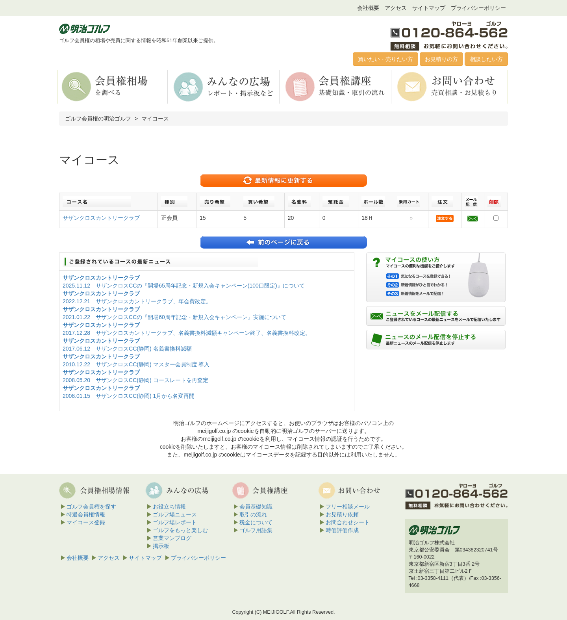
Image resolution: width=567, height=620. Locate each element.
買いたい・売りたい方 (385, 59)
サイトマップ (428, 8)
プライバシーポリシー (478, 8)
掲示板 (161, 546)
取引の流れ (253, 514)
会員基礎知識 (255, 506)
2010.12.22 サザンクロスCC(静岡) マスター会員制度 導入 (136, 364)
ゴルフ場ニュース (175, 514)
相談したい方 (486, 59)
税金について (255, 522)
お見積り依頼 (342, 514)
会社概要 (368, 8)
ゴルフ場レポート (175, 522)
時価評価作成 (342, 530)
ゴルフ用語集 (255, 530)
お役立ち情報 (169, 506)
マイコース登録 (86, 522)
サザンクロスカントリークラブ (101, 218)
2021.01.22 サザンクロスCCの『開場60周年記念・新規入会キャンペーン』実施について (174, 317)
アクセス (396, 8)
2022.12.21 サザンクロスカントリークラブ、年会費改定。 (137, 301)
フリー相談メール (348, 506)
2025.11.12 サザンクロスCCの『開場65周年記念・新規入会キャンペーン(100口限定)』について (184, 285)
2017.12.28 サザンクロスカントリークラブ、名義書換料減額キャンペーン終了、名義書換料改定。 (187, 333)
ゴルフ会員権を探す (91, 506)
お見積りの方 (441, 59)
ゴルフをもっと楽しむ (180, 530)
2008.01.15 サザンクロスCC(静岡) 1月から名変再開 (129, 396)
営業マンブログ (172, 538)
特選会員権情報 (86, 514)
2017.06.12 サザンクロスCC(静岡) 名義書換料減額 (127, 348)
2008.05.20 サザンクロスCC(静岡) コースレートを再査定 (135, 380)
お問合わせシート (348, 522)
